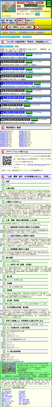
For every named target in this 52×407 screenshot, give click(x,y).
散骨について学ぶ (6, 398)
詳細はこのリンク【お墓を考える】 (12, 361)
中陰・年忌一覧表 (6, 402)
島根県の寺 (22, 144)
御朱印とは (22, 398)
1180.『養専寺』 (14, 27)
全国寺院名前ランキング (10, 37)
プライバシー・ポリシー (9, 378)
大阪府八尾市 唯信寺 (14, 112)
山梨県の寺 (22, 134)
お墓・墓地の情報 (24, 399)
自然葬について (5, 399)
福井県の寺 (4, 134)
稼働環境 (22, 378)
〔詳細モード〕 (6, 46)
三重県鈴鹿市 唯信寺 (14, 98)
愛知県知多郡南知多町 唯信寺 (18, 83)
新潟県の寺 (22, 131)
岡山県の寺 (4, 146)
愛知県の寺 (22, 138)
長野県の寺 (4, 136)
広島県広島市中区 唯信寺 (17, 119)
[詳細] (29, 54)
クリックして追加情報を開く (14, 388)
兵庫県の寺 (22, 141)
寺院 (12, 236)
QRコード (25, 159)
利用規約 (30, 378)
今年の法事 (22, 391)
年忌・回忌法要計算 (24, 402)
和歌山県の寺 (23, 143)
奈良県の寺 (4, 143)
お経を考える (22, 396)
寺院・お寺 (22, 394)
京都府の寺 (22, 139)
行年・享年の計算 (6, 391)
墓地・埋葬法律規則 (7, 396)
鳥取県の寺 (4, 144)
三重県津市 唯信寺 (13, 105)
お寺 (15, 239)
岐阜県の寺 (22, 136)
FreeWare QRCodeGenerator (36, 164)
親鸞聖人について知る (7, 401)
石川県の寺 (22, 133)
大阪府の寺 (4, 141)
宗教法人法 (4, 394)
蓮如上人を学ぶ (5, 404)
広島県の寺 (22, 146)
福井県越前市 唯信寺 (14, 76)
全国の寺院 (27, 37)
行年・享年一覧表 (24, 401)
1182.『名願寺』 (27, 27)
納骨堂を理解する (6, 393)
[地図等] (25, 57)
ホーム (37, 14)
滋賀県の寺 (4, 139)
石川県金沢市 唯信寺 (14, 69)
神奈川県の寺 (4, 131)
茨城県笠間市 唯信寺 (14, 54)
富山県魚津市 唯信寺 (14, 61)
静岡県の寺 (4, 138)
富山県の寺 (4, 133)
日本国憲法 (22, 393)
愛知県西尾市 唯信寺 (14, 90)
